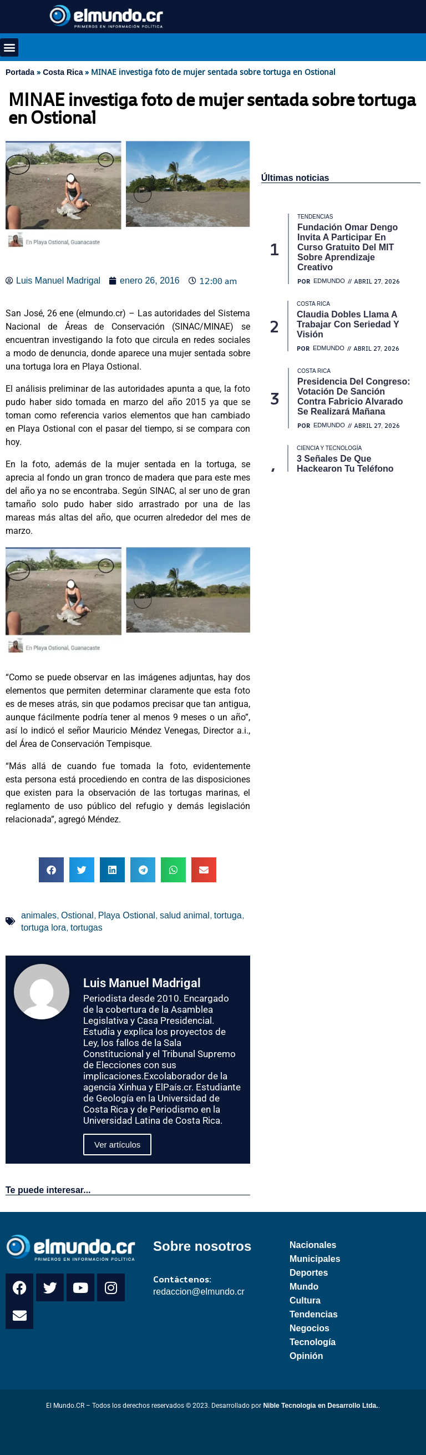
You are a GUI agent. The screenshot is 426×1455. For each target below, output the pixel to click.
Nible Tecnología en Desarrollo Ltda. (320, 1405)
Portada (20, 72)
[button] (9, 47)
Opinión (306, 1356)
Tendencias (314, 1314)
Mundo (304, 1286)
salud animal (185, 915)
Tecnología (313, 1342)
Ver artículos (117, 1144)
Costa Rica (63, 72)
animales (39, 915)
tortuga (228, 915)
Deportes (309, 1272)
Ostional (77, 915)
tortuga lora (43, 927)
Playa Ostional (126, 915)
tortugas (86, 927)
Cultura (305, 1300)
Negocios (309, 1328)
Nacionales (313, 1245)
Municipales (315, 1259)
